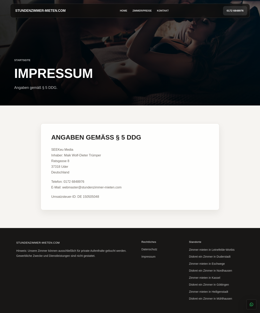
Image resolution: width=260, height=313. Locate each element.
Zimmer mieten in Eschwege (207, 263)
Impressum (148, 256)
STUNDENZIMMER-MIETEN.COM (40, 10)
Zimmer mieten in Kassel (204, 277)
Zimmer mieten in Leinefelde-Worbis (212, 249)
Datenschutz (149, 249)
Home (123, 10)
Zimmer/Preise (142, 10)
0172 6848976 (235, 10)
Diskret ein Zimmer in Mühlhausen (210, 298)
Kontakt (163, 10)
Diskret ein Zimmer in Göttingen (209, 284)
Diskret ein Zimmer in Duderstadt (210, 256)
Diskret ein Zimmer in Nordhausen (210, 270)
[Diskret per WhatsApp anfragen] (251, 304)
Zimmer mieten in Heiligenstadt (208, 291)
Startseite (22, 60)
